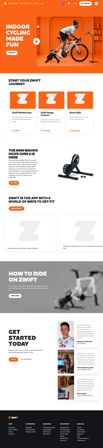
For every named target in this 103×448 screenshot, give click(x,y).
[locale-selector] (63, 4)
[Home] (5, 4)
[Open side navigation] (96, 4)
